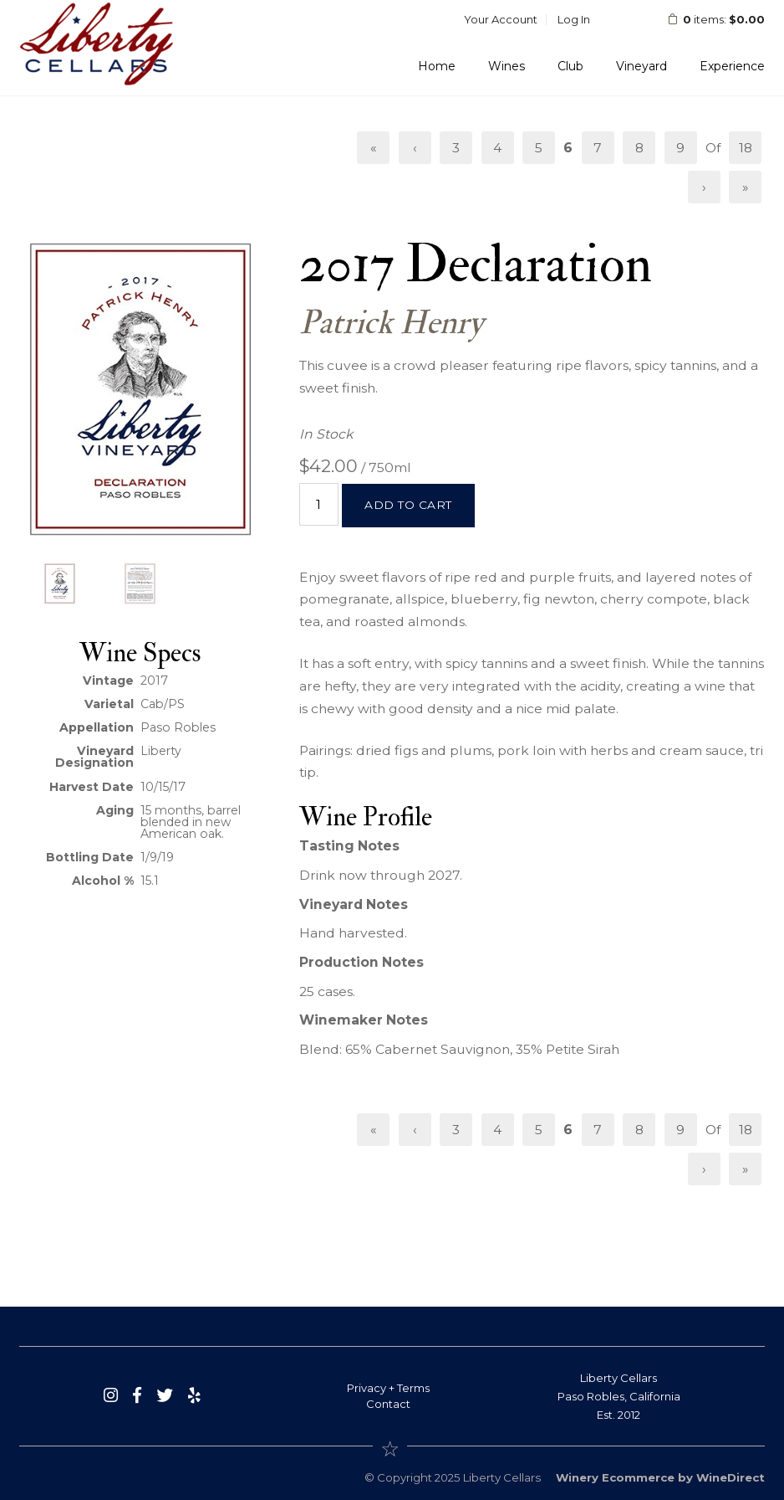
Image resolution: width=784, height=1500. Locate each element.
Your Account (500, 19)
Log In (573, 19)
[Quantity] (319, 505)
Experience (732, 66)
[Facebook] (137, 1395)
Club (570, 66)
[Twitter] (164, 1395)
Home (437, 66)
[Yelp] (194, 1395)
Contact (388, 1403)
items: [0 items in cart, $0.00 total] (705, 19)
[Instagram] (111, 1395)
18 (745, 148)
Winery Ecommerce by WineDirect (660, 1477)
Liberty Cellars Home (96, 44)
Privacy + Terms (388, 1388)
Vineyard (641, 66)
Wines (506, 66)
